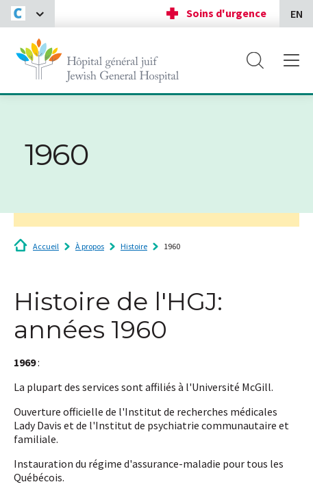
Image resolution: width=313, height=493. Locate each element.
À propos (89, 246)
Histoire (134, 246)
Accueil (46, 246)
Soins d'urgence (226, 13)
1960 (172, 246)
